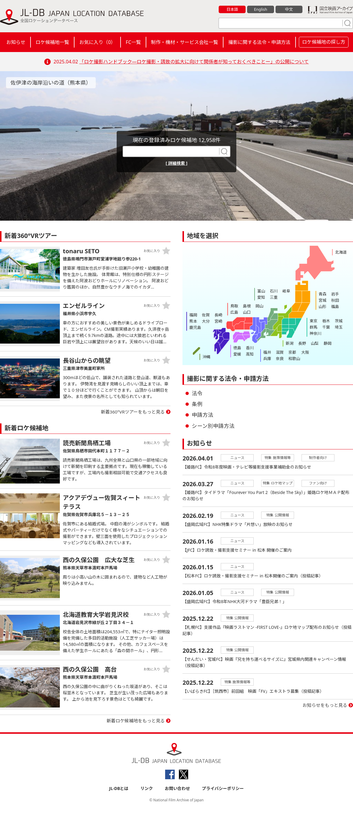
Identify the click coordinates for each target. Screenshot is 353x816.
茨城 (339, 321)
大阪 (305, 352)
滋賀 (280, 352)
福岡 (193, 315)
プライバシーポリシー (223, 788)
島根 (247, 306)
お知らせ (15, 42)
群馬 (313, 327)
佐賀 (206, 315)
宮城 (322, 300)
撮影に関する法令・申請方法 (259, 42)
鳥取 (234, 306)
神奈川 (315, 333)
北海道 (341, 252)
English (260, 9)
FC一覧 (133, 42)
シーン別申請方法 (213, 425)
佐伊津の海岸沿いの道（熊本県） (50, 82)
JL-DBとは (119, 788)
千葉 (326, 327)
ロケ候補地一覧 (52, 42)
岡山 (259, 306)
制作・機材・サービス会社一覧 (184, 42)
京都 (292, 352)
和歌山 (294, 358)
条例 (197, 404)
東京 (313, 321)
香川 (250, 347)
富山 (261, 291)
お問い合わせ (177, 788)
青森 (322, 294)
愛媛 (237, 354)
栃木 (326, 321)
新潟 (289, 343)
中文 (289, 9)
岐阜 (286, 291)
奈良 (280, 358)
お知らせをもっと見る (324, 705)
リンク (146, 788)
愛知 (261, 297)
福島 (335, 306)
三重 (274, 297)
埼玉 (339, 327)
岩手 (335, 294)
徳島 (237, 347)
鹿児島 (195, 327)
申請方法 (202, 414)
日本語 (232, 9)
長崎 (218, 315)
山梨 (315, 343)
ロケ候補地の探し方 (323, 42)
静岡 (327, 343)
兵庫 (267, 358)
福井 (267, 352)
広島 (234, 312)
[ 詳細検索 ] (177, 163)
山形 (322, 306)
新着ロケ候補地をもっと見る (135, 721)
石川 (274, 291)
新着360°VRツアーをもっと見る (133, 412)
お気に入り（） (97, 42)
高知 (250, 354)
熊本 (193, 321)
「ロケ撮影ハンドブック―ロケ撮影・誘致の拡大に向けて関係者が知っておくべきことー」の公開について (194, 61)
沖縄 (206, 356)
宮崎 (218, 321)
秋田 (335, 300)
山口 (247, 312)
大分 (206, 321)
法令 (197, 393)
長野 (302, 343)
